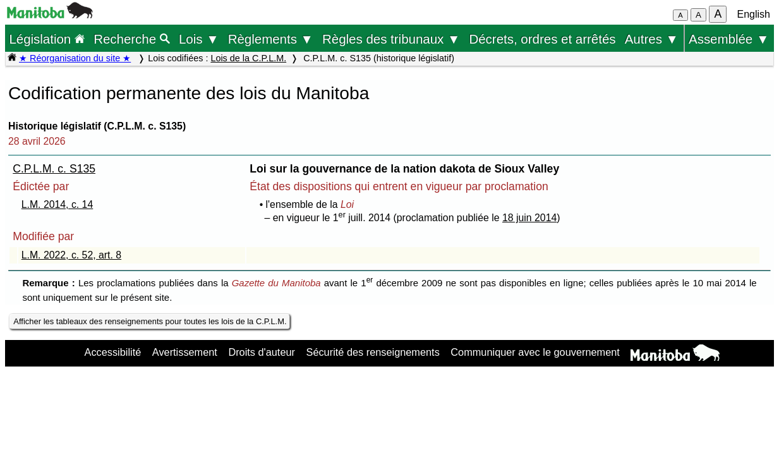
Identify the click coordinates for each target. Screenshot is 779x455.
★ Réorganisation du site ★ (75, 58)
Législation (47, 39)
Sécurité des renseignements (373, 352)
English (753, 14)
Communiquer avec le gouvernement (534, 352)
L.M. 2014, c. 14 (57, 204)
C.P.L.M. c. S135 (54, 168)
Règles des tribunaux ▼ (391, 39)
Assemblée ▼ (729, 39)
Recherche (132, 39)
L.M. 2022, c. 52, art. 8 (71, 255)
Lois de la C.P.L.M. (248, 58)
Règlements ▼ (270, 39)
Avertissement (184, 352)
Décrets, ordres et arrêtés (542, 39)
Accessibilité (113, 352)
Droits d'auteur (261, 352)
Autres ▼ (652, 39)
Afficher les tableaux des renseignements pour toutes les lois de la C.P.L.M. (149, 321)
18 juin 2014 (529, 217)
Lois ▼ (199, 39)
